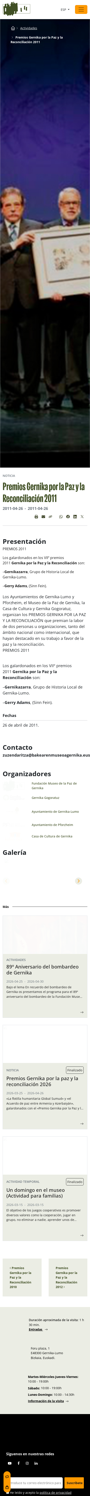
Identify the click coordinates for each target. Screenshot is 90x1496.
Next (78, 881)
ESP (64, 9)
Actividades (28, 28)
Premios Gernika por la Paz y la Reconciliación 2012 (66, 1462)
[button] (50, 516)
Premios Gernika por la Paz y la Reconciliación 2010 (20, 1462)
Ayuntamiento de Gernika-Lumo (55, 811)
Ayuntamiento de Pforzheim (52, 825)
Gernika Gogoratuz (45, 798)
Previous (6, 881)
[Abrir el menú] (81, 9)
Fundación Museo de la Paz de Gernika (54, 785)
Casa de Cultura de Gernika (52, 836)
